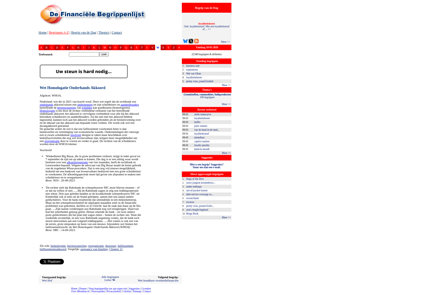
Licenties (146, 288)
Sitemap (137, 291)
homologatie (58, 245)
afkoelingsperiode (77, 162)
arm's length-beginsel (197, 209)
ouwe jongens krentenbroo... (200, 182)
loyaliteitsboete (194, 77)
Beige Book (192, 213)
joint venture (200, 126)
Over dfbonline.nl (80, 291)
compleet (3, 293)
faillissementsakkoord (53, 249)
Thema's (103, 32)
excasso (190, 202)
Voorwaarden (98, 291)
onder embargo (194, 186)
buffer (197, 122)
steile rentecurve (202, 114)
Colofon (127, 291)
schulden (87, 107)
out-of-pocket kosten (196, 190)
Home (43, 32)
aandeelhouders (130, 104)
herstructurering (66, 107)
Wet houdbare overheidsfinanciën (158, 280)
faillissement (125, 245)
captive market (201, 141)
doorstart (110, 245)
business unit (192, 66)
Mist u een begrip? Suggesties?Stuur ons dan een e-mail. (206, 166)
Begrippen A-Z (59, 32)
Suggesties (134, 288)
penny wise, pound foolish (199, 81)
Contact (117, 32)
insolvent (75, 134)
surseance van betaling (94, 249)
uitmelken (199, 137)
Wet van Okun (193, 73)
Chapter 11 (116, 249)
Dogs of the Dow (195, 179)
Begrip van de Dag (83, 32)
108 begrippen (207, 96)
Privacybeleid (114, 291)
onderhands (46, 104)
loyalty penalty (202, 145)
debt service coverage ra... (199, 194)
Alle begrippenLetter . (110, 278)
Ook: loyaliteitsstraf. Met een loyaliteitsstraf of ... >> (206, 26)
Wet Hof (47, 280)
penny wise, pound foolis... (200, 206)
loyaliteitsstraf (201, 133)
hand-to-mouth (201, 149)
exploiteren (192, 69)
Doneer (83, 288)
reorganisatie (52, 141)
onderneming (85, 104)
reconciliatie (192, 198)
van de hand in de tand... (206, 129)
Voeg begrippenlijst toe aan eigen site (107, 288)
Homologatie (47, 110)
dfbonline (427, 293)
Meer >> (225, 42)
